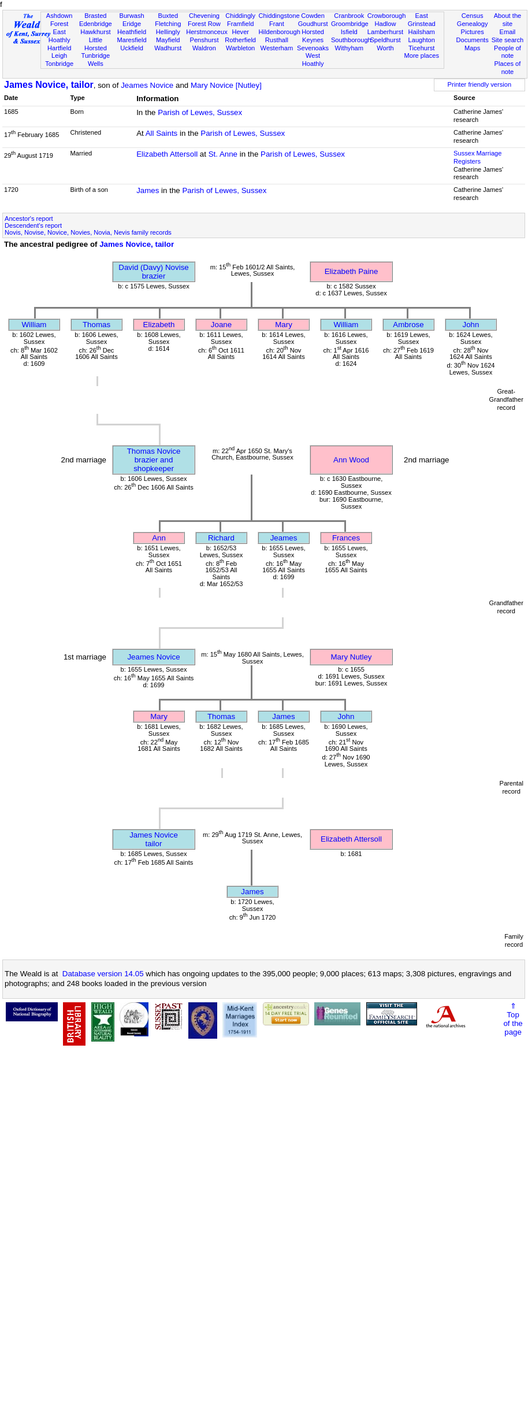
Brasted (95, 15)
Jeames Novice (147, 85)
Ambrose (408, 324)
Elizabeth (159, 324)
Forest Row (204, 23)
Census (473, 15)
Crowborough (386, 15)
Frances (346, 538)
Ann (159, 538)
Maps (472, 48)
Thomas (96, 324)
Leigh (59, 55)
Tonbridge (59, 63)
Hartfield (59, 48)
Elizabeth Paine (351, 271)
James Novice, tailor (49, 85)
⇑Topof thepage (512, 1019)
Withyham (349, 48)
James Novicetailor (153, 839)
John (471, 324)
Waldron (204, 48)
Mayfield (168, 39)
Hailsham (421, 31)
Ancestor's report (29, 218)
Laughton (421, 39)
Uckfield (131, 48)
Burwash (131, 15)
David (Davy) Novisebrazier (153, 271)
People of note (507, 52)
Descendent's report (33, 225)
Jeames (284, 538)
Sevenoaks (313, 48)
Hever (240, 31)
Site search (508, 39)
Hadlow (385, 23)
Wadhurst (167, 48)
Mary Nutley (350, 657)
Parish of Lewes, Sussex (200, 112)
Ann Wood (351, 459)
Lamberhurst (385, 31)
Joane (221, 324)
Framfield (240, 23)
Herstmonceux (207, 31)
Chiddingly (240, 15)
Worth (385, 48)
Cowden (313, 15)
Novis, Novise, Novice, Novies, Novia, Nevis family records (88, 232)
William (34, 324)
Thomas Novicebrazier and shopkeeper (154, 460)
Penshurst (203, 39)
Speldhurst (385, 39)
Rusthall (276, 39)
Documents (472, 39)
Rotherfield (240, 39)
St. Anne (223, 154)
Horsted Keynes (313, 35)
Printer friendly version (480, 84)
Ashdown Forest (59, 19)
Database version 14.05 (103, 973)
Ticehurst (421, 48)
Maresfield (131, 39)
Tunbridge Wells (95, 59)
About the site (508, 19)
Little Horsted (95, 43)
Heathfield (131, 31)
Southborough (351, 39)
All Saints (162, 133)
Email (508, 31)
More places (421, 55)
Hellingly (168, 31)
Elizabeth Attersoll (167, 154)
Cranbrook (349, 15)
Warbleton (240, 48)
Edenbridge (95, 23)
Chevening (204, 15)
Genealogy (472, 23)
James (147, 190)
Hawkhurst (95, 31)
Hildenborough (279, 31)
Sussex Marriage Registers (477, 157)
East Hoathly (59, 35)
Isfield (349, 31)
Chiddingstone (279, 15)
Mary (283, 324)
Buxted (168, 15)
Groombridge (350, 23)
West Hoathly (313, 59)
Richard (221, 538)
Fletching (168, 23)
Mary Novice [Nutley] (226, 85)
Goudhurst (313, 23)
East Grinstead (422, 19)
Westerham (277, 48)
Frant (276, 23)
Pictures (472, 31)
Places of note (507, 67)
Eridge (131, 23)
